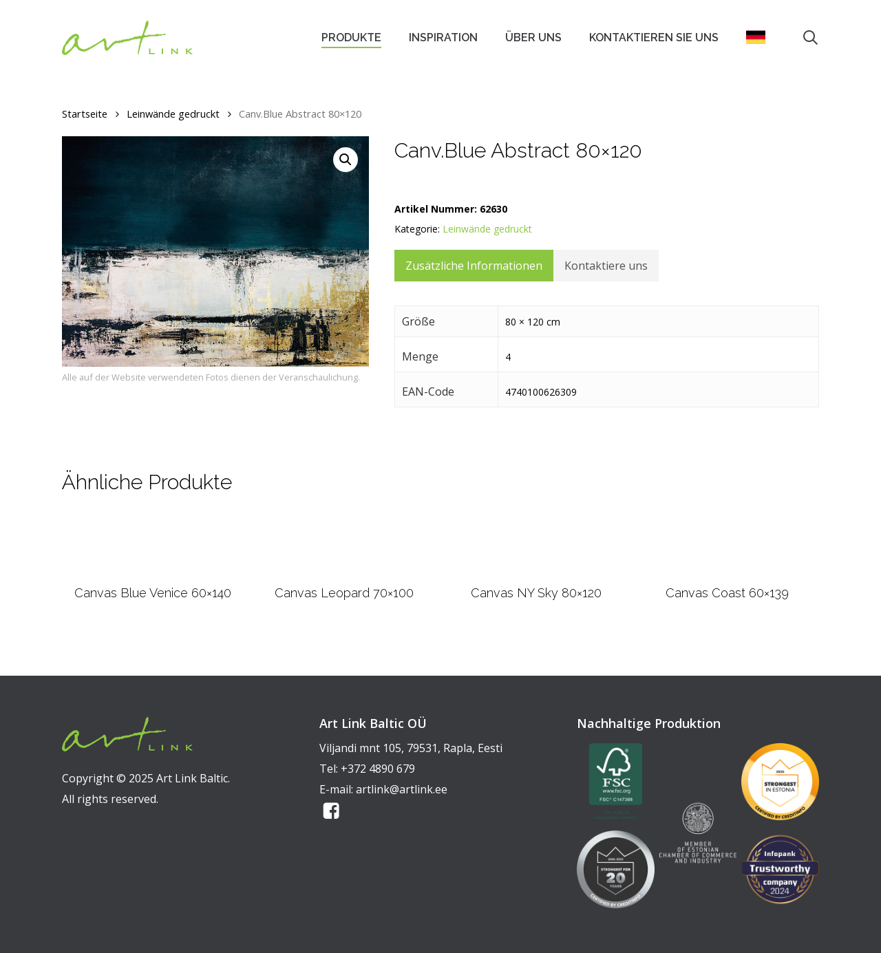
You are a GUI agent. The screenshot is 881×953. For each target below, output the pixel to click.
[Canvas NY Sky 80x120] (536, 557)
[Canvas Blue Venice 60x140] (153, 556)
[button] (345, 159)
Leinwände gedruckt (173, 113)
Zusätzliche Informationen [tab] (473, 265)
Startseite (84, 113)
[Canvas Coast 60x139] (728, 556)
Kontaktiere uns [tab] (606, 265)
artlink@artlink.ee (401, 789)
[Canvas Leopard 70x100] (344, 556)
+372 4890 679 (378, 768)
